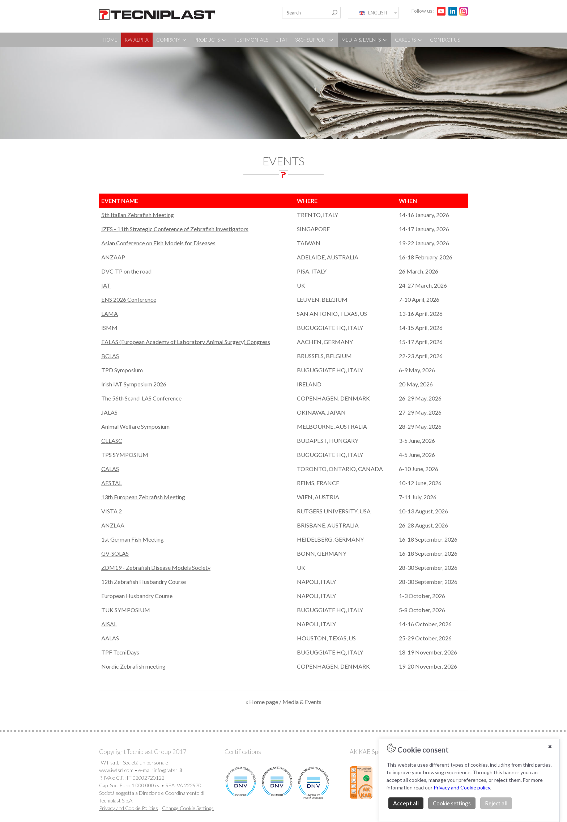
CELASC (111, 440)
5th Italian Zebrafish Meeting (137, 214)
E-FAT (281, 40)
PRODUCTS (211, 40)
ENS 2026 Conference (128, 299)
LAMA (109, 313)
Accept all (406, 803)
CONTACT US (445, 40)
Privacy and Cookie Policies (128, 808)
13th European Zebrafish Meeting (143, 496)
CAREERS (409, 40)
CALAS (110, 468)
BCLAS (110, 355)
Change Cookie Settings (188, 808)
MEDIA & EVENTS (364, 40)
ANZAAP (113, 257)
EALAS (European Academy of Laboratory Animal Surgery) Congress (185, 341)
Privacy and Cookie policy (462, 787)
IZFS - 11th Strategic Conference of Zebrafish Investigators (174, 228)
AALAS (110, 638)
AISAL (109, 623)
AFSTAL (111, 482)
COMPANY (171, 40)
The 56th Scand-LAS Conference (141, 398)
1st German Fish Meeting (132, 539)
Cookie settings (452, 803)
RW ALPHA (137, 40)
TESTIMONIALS (251, 40)
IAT (106, 285)
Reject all (496, 803)
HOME (110, 40)
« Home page (262, 701)
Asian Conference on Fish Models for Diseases (158, 243)
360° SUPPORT (314, 40)
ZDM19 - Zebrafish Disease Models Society (155, 567)
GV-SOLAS (115, 553)
